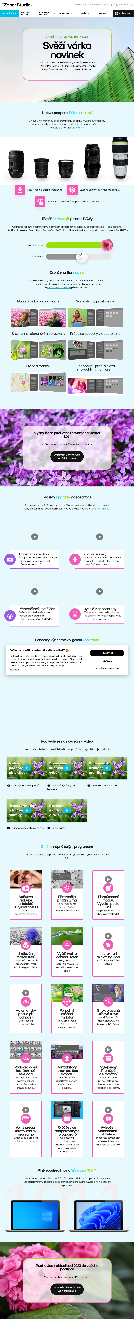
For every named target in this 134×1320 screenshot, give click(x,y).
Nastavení (107, 661)
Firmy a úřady (94, 5)
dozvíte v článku (100, 508)
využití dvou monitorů (59, 287)
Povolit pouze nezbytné (107, 668)
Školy (106, 5)
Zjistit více (14, 669)
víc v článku (78, 127)
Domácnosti (80, 5)
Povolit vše (107, 653)
